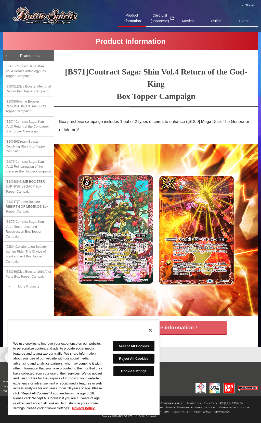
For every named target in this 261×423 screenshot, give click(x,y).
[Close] (150, 330)
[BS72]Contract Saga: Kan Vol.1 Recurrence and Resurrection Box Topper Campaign (25, 229)
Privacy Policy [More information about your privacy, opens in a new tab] (83, 408)
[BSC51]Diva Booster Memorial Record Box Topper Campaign (28, 88)
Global (249, 5)
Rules (216, 21)
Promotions (30, 55)
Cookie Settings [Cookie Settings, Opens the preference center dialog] (134, 371)
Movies (188, 21)
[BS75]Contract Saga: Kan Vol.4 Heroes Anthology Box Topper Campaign (26, 71)
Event (244, 21)
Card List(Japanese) (160, 18)
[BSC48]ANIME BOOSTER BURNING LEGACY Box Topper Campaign (25, 186)
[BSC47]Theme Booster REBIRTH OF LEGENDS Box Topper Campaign (27, 206)
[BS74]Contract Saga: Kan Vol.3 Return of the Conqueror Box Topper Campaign (27, 126)
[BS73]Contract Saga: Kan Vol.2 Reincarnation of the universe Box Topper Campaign (28, 166)
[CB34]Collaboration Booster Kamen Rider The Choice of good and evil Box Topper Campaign (26, 254)
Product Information (132, 18)
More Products (28, 286)
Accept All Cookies (134, 346)
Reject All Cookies (133, 358)
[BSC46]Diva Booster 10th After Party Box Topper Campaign (28, 274)
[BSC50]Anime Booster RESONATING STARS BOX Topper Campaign (26, 106)
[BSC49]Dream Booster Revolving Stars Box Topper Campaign (26, 146)
